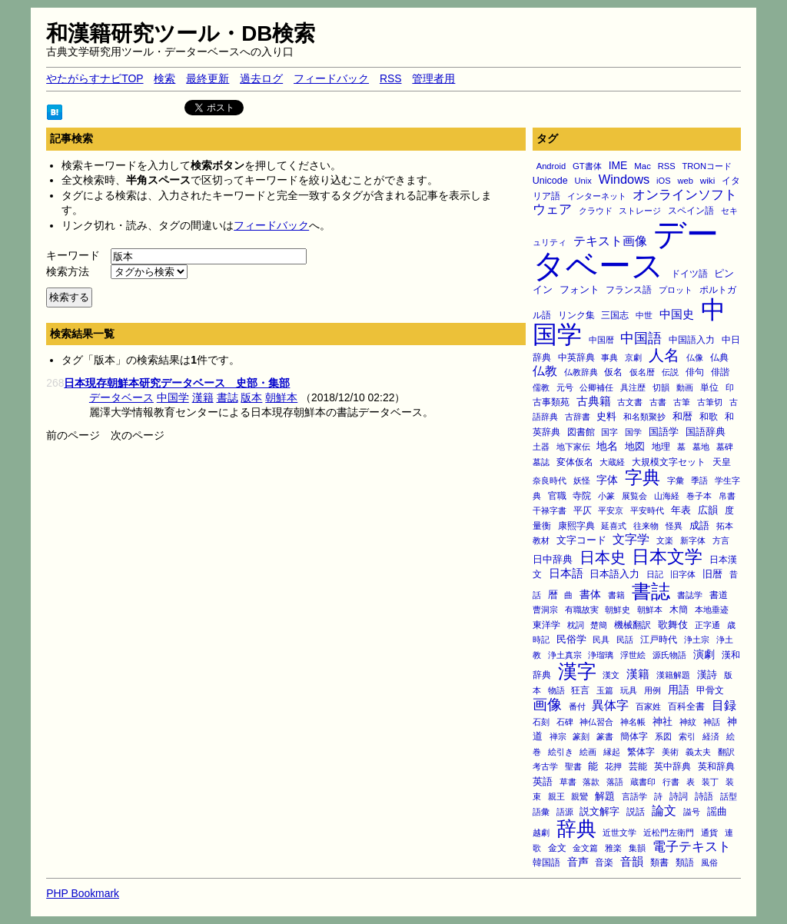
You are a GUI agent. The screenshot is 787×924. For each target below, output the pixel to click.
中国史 (676, 314)
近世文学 (619, 832)
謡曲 (717, 811)
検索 (164, 78)
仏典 (719, 357)
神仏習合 (596, 721)
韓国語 (546, 862)
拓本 (724, 525)
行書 (670, 781)
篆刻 (581, 736)
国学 (633, 432)
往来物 (646, 525)
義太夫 (698, 751)
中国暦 (601, 339)
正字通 (707, 625)
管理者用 (433, 78)
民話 (624, 639)
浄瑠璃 (600, 655)
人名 (664, 355)
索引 (687, 736)
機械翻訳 (632, 625)
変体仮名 (574, 462)
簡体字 (634, 736)
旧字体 (683, 574)
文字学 (631, 539)
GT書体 (587, 166)
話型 (728, 796)
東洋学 (546, 625)
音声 (578, 862)
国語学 (664, 431)
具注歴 (633, 387)
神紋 (687, 721)
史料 (606, 416)
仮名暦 (642, 372)
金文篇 (585, 848)
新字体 (693, 540)
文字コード (581, 540)
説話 (635, 811)
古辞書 (577, 416)
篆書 (604, 736)
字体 (607, 480)
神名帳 (633, 721)
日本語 (566, 573)
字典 (642, 477)
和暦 (682, 416)
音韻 (631, 861)
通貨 (709, 832)
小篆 (606, 495)
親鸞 (579, 796)
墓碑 (724, 446)
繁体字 (641, 751)
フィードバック (331, 78)
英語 (543, 781)
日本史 (602, 557)
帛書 (727, 495)
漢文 (611, 675)
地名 (607, 446)
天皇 (721, 462)
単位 (709, 387)
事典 (609, 357)
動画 (684, 387)
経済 (710, 736)
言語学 (634, 796)
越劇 (541, 832)
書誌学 (689, 595)
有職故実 (582, 609)
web (685, 180)
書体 (590, 594)
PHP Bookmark (82, 893)
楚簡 (598, 625)
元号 (564, 387)
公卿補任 (596, 387)
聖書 (573, 766)
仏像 (694, 357)
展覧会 (634, 495)
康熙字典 (576, 525)
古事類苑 (551, 402)
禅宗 (558, 736)
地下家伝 (573, 446)
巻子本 (699, 495)
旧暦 (712, 574)
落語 (614, 781)
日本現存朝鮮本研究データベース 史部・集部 (177, 383)
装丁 (710, 781)
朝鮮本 (649, 609)
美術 (670, 751)
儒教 (541, 387)
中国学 (173, 397)
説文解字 (599, 811)
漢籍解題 (673, 675)
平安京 (610, 510)
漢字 (577, 671)
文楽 (664, 540)
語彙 (541, 811)
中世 (644, 315)
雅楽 (613, 848)
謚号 (691, 811)
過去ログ (261, 78)
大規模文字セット (669, 462)
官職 (557, 495)
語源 (564, 811)
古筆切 (709, 402)
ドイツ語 (689, 273)
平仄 (582, 510)
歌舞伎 (673, 625)
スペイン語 (691, 210)
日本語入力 (614, 574)
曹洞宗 (545, 609)
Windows (624, 179)
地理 (661, 446)
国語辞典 (706, 431)
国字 (609, 432)
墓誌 (541, 462)
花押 (613, 766)
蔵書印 (643, 781)
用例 (652, 690)
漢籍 (637, 673)
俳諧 (720, 372)
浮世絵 (633, 655)
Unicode (550, 180)
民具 (601, 639)
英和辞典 (716, 766)
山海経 (666, 495)
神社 (662, 721)
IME (618, 165)
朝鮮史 (617, 609)
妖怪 (581, 480)
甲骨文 (710, 690)
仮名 (613, 372)
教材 (541, 540)
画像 (547, 704)
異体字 (610, 705)
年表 (681, 510)
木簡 (678, 609)
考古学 (545, 766)
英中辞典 (672, 766)
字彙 (675, 480)
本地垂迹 (712, 609)
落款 (591, 781)
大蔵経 (612, 462)
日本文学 (667, 557)
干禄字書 (549, 510)
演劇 (704, 654)
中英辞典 (576, 357)
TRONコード (707, 166)
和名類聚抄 (644, 416)
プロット (675, 289)
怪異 (674, 525)
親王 (556, 796)
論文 (664, 810)
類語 (685, 862)
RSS (391, 78)
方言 (720, 540)
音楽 (604, 862)
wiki (707, 180)
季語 (699, 480)
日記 (654, 574)
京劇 (633, 357)
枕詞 (575, 625)
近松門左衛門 (668, 832)
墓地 (700, 446)
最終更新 (207, 78)
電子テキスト (692, 846)
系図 (663, 736)
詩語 (704, 796)
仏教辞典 (581, 372)
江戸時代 (658, 639)
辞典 (576, 828)
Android (551, 166)
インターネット (596, 196)
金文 (557, 848)
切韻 (661, 387)
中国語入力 (692, 339)
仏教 (545, 370)
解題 (605, 796)
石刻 (541, 721)
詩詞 (678, 796)
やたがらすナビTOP (94, 78)
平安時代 (647, 510)
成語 (699, 525)
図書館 (581, 432)
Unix (583, 180)
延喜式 (613, 525)
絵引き (560, 751)
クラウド (596, 210)
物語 (556, 690)
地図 (635, 446)
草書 (568, 781)
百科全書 (686, 706)
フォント (579, 289)
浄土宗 (696, 639)
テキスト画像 (610, 241)
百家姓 (648, 706)
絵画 (587, 751)
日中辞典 (553, 559)
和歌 (708, 416)
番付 (577, 706)
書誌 (651, 591)
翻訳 (726, 751)
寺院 (582, 495)
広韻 (708, 510)
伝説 (670, 372)
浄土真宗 (565, 655)
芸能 (638, 766)
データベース (626, 250)
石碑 (564, 721)
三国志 (615, 315)
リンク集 (576, 315)
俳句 (695, 372)
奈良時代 (549, 480)
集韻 (637, 848)
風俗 (709, 862)
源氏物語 (669, 655)
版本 (251, 397)
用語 (678, 689)
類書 (659, 862)
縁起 (611, 751)
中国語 (641, 338)
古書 (657, 402)
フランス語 (629, 289)
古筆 (681, 402)
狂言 (580, 690)
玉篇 (604, 690)
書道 (718, 595)
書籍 (616, 595)
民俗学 (571, 639)
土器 (541, 446)
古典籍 (593, 401)
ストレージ (640, 210)
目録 (724, 705)
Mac (642, 166)
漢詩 (707, 674)
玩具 (628, 690)
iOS (663, 180)
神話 (711, 721)
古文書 (630, 402)
